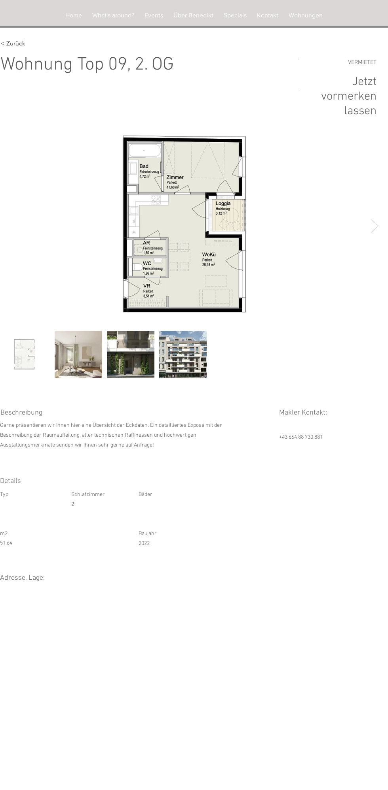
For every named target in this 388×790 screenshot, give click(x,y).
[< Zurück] (28, 43)
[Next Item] (374, 226)
